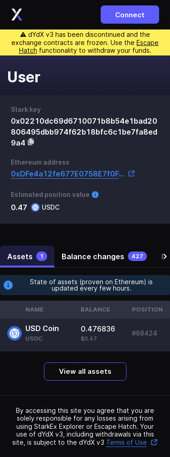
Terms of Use (132, 442)
